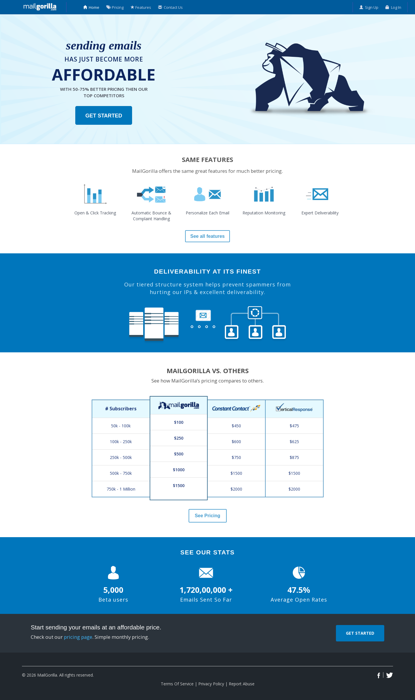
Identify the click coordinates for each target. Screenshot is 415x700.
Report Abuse (242, 684)
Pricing (115, 7)
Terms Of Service (177, 684)
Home (91, 7)
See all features (207, 236)
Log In (393, 7)
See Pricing (207, 515)
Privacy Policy (211, 684)
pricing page (78, 637)
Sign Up (368, 7)
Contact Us (170, 7)
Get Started (103, 116)
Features (141, 7)
